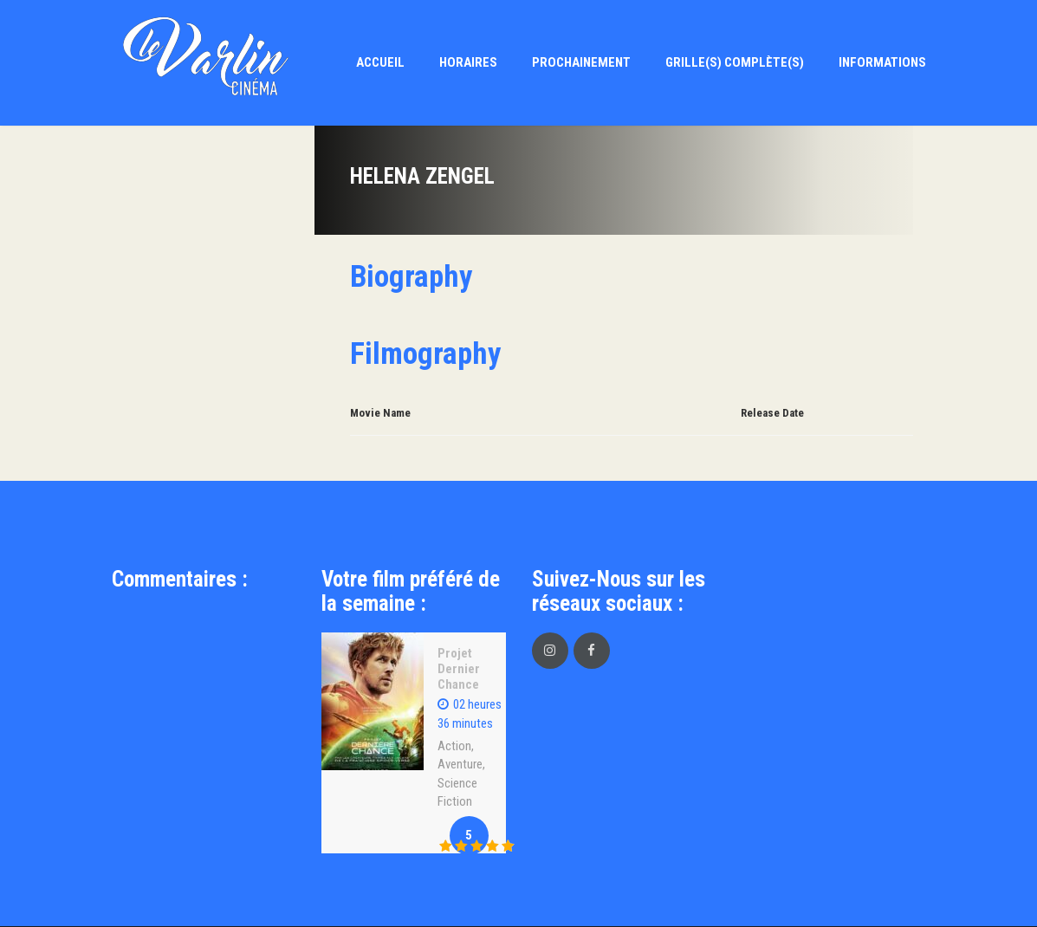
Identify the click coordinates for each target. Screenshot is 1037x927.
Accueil (380, 62)
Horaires (468, 62)
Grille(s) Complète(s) (734, 62)
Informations (882, 62)
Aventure (460, 764)
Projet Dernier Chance (458, 668)
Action (454, 746)
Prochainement (581, 62)
